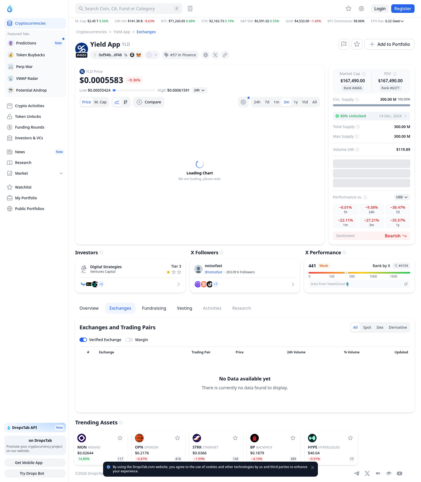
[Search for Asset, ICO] (129, 8)
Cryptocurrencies (91, 31)
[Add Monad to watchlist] (120, 438)
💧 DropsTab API (35, 427)
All (314, 101)
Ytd (305, 101)
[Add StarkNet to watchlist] (235, 438)
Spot (367, 327)
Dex (379, 327)
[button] (245, 21)
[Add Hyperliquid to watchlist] (350, 438)
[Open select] (199, 90)
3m (286, 101)
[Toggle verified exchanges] (100, 339)
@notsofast (213, 272)
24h (257, 101)
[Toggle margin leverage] (136, 339)
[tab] (87, 102)
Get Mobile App (35, 462)
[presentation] (205, 55)
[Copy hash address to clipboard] (125, 55)
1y (296, 101)
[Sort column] (88, 352)
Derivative (398, 327)
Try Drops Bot (35, 473)
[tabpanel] (199, 171)
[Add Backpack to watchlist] (293, 438)
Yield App (121, 31)
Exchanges (146, 31)
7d (267, 101)
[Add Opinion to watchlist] (177, 438)
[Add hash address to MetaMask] (138, 55)
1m (276, 101)
